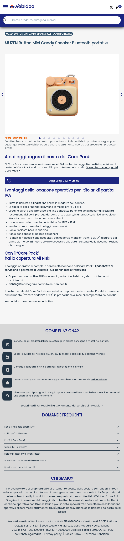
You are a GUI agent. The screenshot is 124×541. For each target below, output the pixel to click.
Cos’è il (14, 440)
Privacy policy (53, 534)
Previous (2, 92)
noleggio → (96, 405)
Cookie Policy (72, 534)
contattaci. (48, 301)
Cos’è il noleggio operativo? (19, 426)
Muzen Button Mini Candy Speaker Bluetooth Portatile (39, 33)
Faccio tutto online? (15, 447)
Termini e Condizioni (96, 534)
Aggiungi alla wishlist (64, 181)
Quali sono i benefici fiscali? (19, 467)
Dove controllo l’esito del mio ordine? (25, 460)
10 (83, 139)
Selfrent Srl (101, 488)
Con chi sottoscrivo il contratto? (22, 453)
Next (121, 92)
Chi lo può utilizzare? (15, 433)
